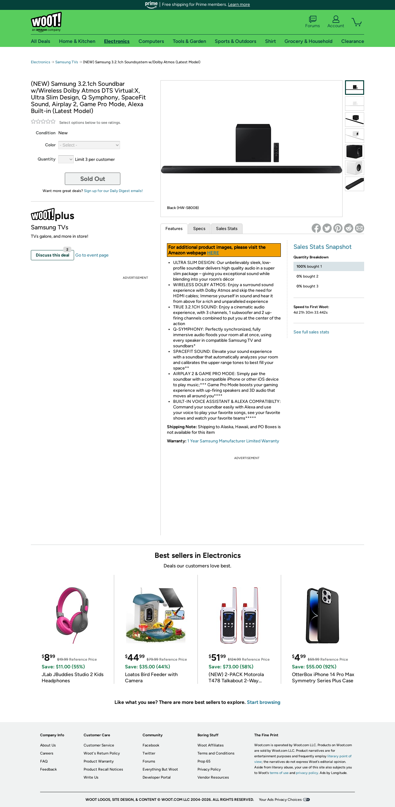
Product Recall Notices (103, 769)
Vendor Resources (213, 777)
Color (50, 145)
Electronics (40, 62)
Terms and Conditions (216, 753)
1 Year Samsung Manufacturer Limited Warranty (233, 441)
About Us (48, 745)
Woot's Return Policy (102, 753)
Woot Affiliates (211, 745)
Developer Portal (157, 777)
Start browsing (264, 702)
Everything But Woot (160, 769)
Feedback (48, 769)
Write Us (91, 777)
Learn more (239, 4)
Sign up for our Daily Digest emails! (113, 191)
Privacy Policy (209, 769)
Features (174, 228)
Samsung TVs (66, 62)
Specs (199, 228)
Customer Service (99, 745)
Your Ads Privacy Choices (280, 799)
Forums (312, 21)
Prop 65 (204, 761)
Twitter (149, 753)
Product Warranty (99, 761)
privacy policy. (307, 773)
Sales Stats (227, 228)
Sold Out (92, 178)
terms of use (279, 773)
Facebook (151, 745)
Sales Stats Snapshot (322, 246)
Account (335, 21)
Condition (46, 133)
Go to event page (92, 255)
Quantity (47, 159)
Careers (46, 753)
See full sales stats (311, 332)
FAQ (44, 761)
